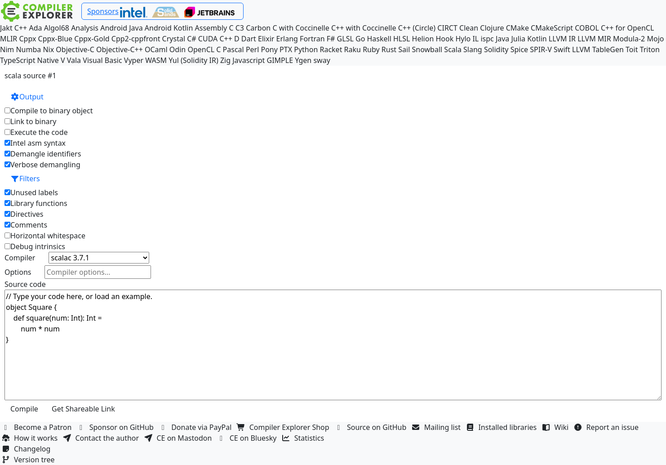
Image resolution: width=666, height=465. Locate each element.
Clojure (492, 28)
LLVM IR (562, 39)
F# (331, 39)
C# (191, 39)
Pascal (233, 49)
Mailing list (437, 427)
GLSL (345, 39)
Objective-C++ (119, 49)
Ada (35, 28)
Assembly (211, 28)
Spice (519, 49)
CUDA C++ (215, 39)
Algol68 (56, 28)
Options (17, 272)
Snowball (427, 49)
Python (306, 49)
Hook (444, 39)
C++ (20, 28)
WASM (156, 60)
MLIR (8, 39)
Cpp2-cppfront (135, 39)
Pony (269, 49)
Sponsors (103, 11)
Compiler (19, 258)
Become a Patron (37, 427)
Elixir (266, 39)
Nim (7, 49)
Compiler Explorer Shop (284, 427)
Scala (453, 49)
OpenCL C (204, 49)
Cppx (27, 39)
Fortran (312, 39)
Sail (404, 49)
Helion (423, 39)
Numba (28, 49)
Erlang (287, 39)
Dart (248, 39)
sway (321, 60)
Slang (472, 49)
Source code (25, 284)
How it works (30, 438)
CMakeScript (552, 28)
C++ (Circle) (417, 28)
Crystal (173, 39)
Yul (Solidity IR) (193, 60)
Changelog (27, 449)
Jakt (6, 28)
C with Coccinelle (300, 28)
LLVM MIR (594, 39)
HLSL (401, 39)
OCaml (156, 49)
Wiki (557, 427)
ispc (486, 39)
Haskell (379, 39)
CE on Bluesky (248, 438)
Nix (48, 49)
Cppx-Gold (91, 39)
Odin (177, 49)
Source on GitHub (371, 427)
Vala (74, 60)
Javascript (248, 60)
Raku (352, 49)
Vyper (133, 60)
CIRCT (447, 28)
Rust (389, 49)
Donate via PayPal (196, 427)
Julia (518, 39)
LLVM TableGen (598, 49)
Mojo (655, 39)
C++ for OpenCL (627, 28)
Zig (225, 60)
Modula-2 (629, 39)
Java (502, 39)
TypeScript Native (29, 60)
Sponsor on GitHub (116, 427)
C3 (239, 28)
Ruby (371, 49)
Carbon (258, 28)
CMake (517, 28)
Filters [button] (25, 178)
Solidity (496, 49)
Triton (650, 49)
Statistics (304, 438)
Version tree (29, 460)
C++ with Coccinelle (363, 28)
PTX (286, 49)
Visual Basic (102, 60)
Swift (562, 49)
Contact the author (101, 438)
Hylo (463, 39)
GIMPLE (280, 60)
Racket (331, 49)
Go (360, 39)
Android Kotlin (169, 28)
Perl (252, 49)
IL (475, 39)
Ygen (303, 60)
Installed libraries (502, 427)
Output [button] (27, 97)
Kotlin (537, 39)
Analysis (84, 28)
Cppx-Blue (55, 39)
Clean (468, 28)
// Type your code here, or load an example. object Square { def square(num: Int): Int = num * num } (333, 345)
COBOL (587, 28)
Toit (632, 49)
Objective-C (75, 49)
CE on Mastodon (178, 438)
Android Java (121, 28)
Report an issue (608, 427)
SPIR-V (541, 49)
